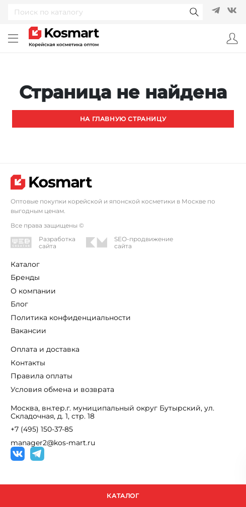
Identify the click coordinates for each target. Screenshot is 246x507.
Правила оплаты (41, 376)
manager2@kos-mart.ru (53, 443)
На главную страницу (123, 119)
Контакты (28, 363)
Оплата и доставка (45, 349)
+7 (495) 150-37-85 (42, 429)
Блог (19, 304)
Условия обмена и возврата (62, 389)
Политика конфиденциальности (71, 318)
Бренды (25, 277)
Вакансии (28, 331)
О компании (33, 291)
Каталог (25, 264)
